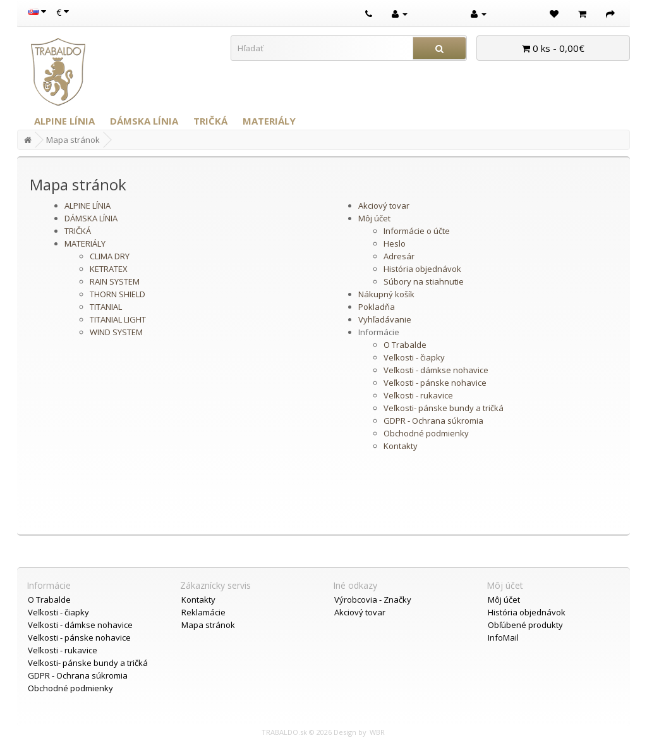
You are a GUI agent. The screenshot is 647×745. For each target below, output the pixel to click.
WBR (377, 732)
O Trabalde (405, 344)
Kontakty (401, 446)
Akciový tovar (383, 205)
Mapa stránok (73, 139)
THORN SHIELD (117, 294)
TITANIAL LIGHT (118, 319)
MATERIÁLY (269, 120)
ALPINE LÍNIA (64, 120)
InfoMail (503, 637)
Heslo (395, 243)
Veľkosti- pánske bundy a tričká (444, 408)
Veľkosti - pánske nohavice (435, 382)
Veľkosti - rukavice (418, 395)
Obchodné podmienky (426, 433)
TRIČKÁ (210, 120)
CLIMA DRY (110, 256)
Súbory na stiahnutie (424, 281)
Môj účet (374, 218)
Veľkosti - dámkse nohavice (436, 370)
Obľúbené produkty (525, 625)
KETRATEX (109, 268)
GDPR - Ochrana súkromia (433, 420)
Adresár (399, 256)
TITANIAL (106, 306)
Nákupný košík (386, 294)
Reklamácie (203, 612)
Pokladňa (376, 306)
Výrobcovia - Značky (372, 599)
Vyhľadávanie (384, 319)
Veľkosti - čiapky (414, 357)
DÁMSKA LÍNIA (144, 120)
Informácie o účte (417, 231)
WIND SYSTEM (116, 332)
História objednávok (422, 268)
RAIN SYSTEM (115, 281)
